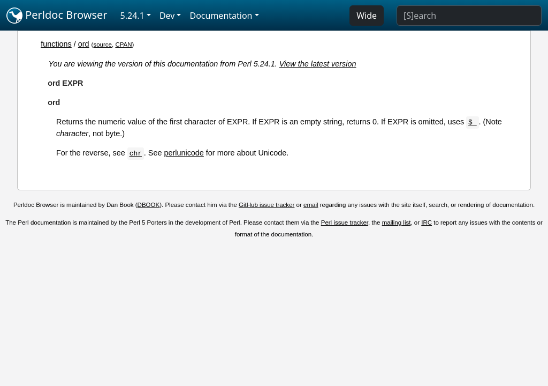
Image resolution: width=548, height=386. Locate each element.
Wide (366, 15)
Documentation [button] (220, 15)
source (102, 44)
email (310, 205)
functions (56, 44)
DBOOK (149, 205)
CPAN (123, 44)
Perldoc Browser (57, 16)
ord (83, 44)
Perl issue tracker (344, 222)
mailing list (396, 222)
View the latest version (317, 64)
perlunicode (183, 153)
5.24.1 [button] (132, 15)
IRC (426, 222)
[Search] (469, 15)
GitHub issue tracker (266, 205)
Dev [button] (167, 15)
